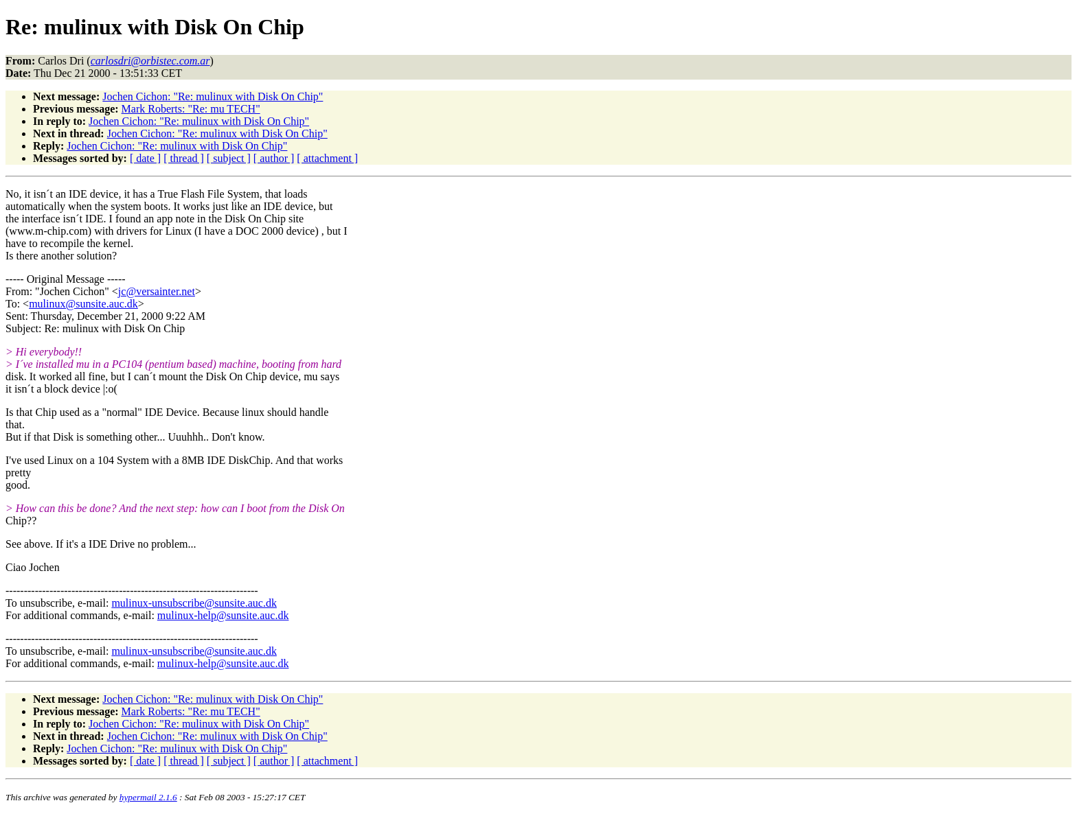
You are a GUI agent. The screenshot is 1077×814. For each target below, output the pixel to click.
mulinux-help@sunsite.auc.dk (223, 615)
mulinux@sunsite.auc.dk (83, 304)
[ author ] (274, 158)
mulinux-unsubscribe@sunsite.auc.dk (193, 603)
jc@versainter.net (156, 291)
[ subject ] (229, 158)
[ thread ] (183, 158)
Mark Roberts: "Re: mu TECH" (191, 109)
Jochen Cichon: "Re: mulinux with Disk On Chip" (212, 96)
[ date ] (145, 158)
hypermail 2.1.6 (148, 797)
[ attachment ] (327, 158)
